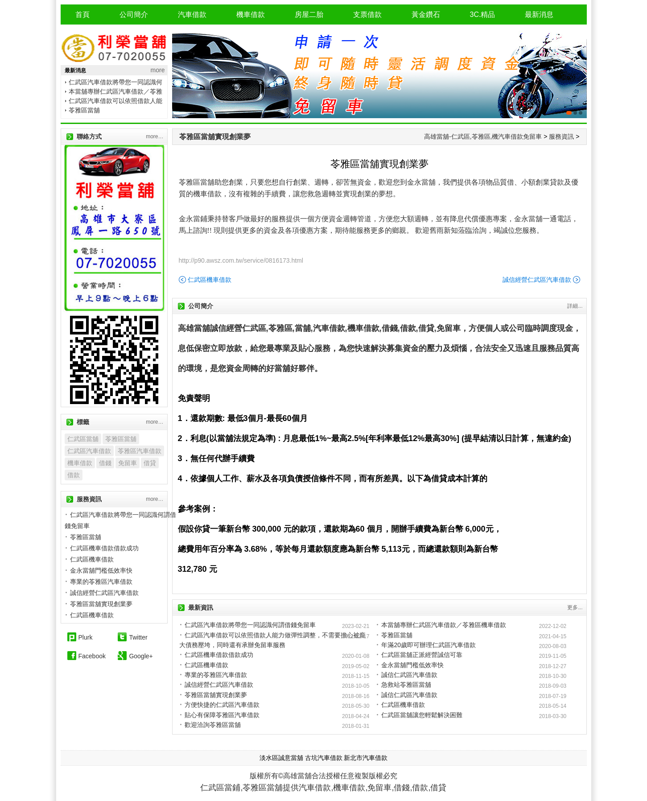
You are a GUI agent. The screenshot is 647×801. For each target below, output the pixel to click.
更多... (574, 607)
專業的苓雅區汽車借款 (216, 674)
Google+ (140, 656)
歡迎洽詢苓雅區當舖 (213, 724)
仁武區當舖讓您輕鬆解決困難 (421, 714)
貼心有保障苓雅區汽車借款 (222, 714)
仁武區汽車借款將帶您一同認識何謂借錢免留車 (250, 624)
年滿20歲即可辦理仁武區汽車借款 (428, 644)
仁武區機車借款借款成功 (219, 654)
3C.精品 (482, 14)
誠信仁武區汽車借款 (409, 674)
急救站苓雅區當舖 (406, 684)
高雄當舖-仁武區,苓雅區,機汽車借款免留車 (483, 136)
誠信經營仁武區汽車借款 (537, 279)
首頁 (82, 14)
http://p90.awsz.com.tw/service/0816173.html (241, 260)
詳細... (574, 306)
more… (154, 136)
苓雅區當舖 (84, 110)
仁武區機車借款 (209, 279)
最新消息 (539, 14)
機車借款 (250, 14)
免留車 (127, 463)
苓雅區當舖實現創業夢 (215, 136)
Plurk (85, 637)
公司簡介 (134, 14)
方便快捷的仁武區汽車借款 (222, 704)
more (158, 70)
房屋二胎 (309, 14)
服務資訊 (561, 136)
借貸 (150, 463)
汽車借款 (192, 14)
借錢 (105, 463)
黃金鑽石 (426, 14)
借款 (73, 475)
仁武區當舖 (83, 438)
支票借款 (367, 14)
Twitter (138, 637)
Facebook (92, 656)
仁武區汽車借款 (89, 450)
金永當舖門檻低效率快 (412, 665)
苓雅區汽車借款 (139, 450)
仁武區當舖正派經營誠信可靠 (421, 654)
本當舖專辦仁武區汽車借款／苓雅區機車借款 (443, 624)
